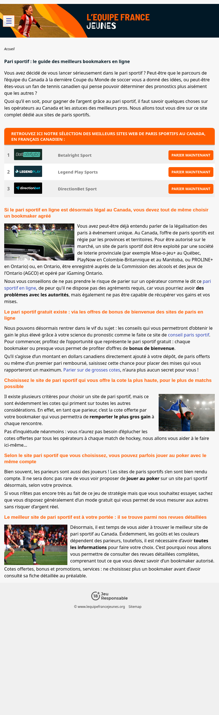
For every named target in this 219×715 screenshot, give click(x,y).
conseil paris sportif (188, 335)
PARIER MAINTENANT (191, 155)
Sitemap (135, 606)
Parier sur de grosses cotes (91, 370)
